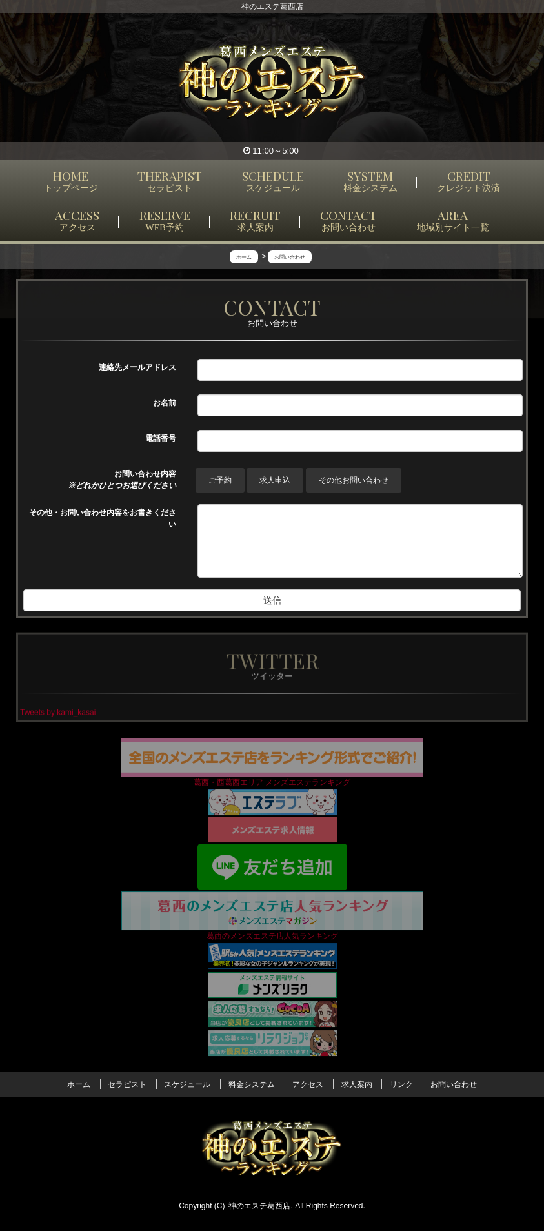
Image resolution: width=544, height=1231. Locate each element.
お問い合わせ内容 (122, 479)
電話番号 (160, 438)
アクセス (307, 1084)
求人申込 (274, 480)
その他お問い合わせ (353, 480)
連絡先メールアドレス (137, 367)
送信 (272, 600)
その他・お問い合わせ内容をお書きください (102, 518)
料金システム (251, 1084)
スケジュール (187, 1084)
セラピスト (127, 1084)
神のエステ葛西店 (259, 1205)
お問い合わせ (453, 1084)
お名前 (164, 402)
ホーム (78, 1084)
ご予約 (220, 480)
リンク (401, 1084)
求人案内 (356, 1084)
